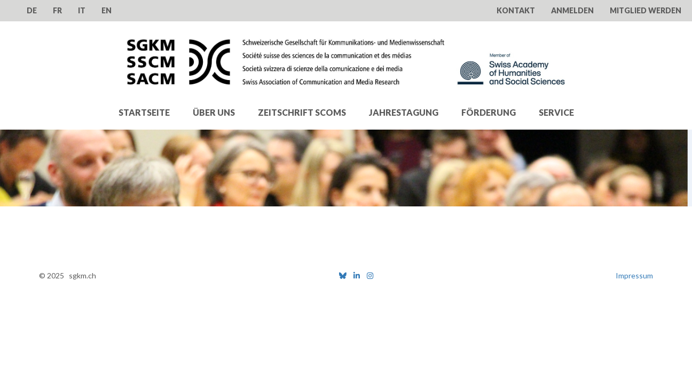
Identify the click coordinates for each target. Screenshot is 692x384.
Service (556, 112)
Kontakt (516, 10)
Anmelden (572, 10)
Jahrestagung (403, 112)
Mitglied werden (645, 10)
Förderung (488, 112)
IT (81, 10)
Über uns (214, 112)
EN (106, 10)
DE (32, 10)
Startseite (144, 112)
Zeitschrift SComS (302, 112)
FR (57, 10)
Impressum (634, 275)
